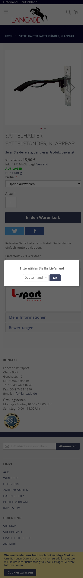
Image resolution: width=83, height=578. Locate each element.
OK (55, 278)
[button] (36, 277)
